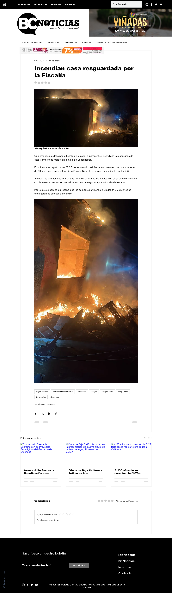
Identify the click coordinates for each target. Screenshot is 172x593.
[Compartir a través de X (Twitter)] (42, 413)
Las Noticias (126, 555)
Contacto (125, 573)
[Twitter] (156, 4)
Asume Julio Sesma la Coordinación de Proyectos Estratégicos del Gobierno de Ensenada (40, 472)
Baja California (42, 391)
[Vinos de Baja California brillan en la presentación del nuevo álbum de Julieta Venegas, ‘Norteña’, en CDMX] (86, 454)
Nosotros (124, 567)
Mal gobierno (107, 391)
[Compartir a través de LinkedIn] (49, 413)
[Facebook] (151, 4)
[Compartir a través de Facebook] (35, 413)
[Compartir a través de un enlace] (56, 413)
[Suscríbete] (79, 565)
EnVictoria (86, 42)
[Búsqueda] (126, 4)
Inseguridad (123, 391)
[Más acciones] (136, 60)
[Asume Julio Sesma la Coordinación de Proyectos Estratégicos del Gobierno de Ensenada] (41, 454)
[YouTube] (161, 4)
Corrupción (41, 397)
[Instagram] (146, 4)
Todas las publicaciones (31, 42)
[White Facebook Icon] (27, 584)
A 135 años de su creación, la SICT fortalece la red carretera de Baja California (126, 472)
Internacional (71, 42)
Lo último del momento (45, 404)
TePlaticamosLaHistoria (63, 391)
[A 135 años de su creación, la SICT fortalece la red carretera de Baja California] (131, 454)
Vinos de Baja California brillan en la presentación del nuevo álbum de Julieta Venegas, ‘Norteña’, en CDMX (85, 472)
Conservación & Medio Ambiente (112, 42)
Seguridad (55, 397)
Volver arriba (4, 579)
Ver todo (148, 438)
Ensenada (82, 391)
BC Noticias (126, 561)
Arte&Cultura (53, 42)
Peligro (94, 391)
